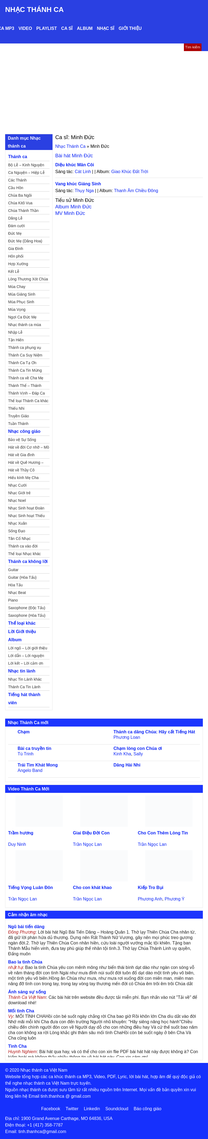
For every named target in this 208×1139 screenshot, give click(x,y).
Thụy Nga (84, 190)
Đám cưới (16, 226)
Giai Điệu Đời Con (91, 833)
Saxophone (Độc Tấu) (26, 608)
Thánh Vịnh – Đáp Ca (26, 393)
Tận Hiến (16, 340)
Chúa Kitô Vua (20, 203)
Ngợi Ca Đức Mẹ (22, 317)
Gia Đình (15, 248)
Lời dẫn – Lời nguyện (26, 655)
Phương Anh (150, 899)
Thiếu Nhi (16, 408)
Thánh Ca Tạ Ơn (22, 363)
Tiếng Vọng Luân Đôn (30, 887)
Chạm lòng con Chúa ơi (137, 748)
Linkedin (92, 1108)
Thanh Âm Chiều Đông (136, 190)
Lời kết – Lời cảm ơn (25, 663)
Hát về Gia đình (21, 455)
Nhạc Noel (17, 500)
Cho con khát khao (92, 887)
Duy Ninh (17, 844)
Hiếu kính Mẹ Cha (23, 477)
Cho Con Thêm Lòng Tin (163, 833)
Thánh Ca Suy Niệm (25, 355)
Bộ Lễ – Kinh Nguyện (26, 165)
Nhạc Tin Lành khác (25, 679)
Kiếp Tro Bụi (151, 887)
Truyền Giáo (18, 416)
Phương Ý (174, 899)
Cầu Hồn (15, 188)
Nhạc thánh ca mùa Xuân (24, 325)
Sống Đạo (16, 531)
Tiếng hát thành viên (24, 698)
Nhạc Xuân (17, 523)
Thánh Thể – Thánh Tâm (24, 386)
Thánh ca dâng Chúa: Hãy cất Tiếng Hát (154, 732)
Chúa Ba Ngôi (20, 195)
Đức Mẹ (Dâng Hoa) (25, 241)
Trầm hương (20, 833)
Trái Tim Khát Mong (38, 765)
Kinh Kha (122, 754)
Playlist (46, 28)
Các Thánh (17, 180)
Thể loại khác (22, 623)
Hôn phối (15, 256)
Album (85, 28)
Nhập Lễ (15, 332)
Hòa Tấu (15, 585)
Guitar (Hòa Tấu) (22, 577)
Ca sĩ (67, 28)
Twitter (72, 1108)
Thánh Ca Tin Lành (24, 687)
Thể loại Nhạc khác (24, 554)
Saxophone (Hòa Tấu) (27, 615)
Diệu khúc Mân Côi (74, 164)
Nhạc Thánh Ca (34, 9)
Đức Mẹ (15, 233)
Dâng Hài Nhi (127, 765)
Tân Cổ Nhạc (19, 538)
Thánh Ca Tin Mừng (25, 370)
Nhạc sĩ (105, 28)
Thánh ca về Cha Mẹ (25, 378)
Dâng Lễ (15, 218)
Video (25, 28)
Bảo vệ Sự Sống (22, 439)
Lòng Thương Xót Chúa (28, 279)
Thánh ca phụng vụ (24, 347)
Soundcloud (116, 1108)
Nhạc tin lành (21, 671)
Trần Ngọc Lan (87, 844)
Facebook (50, 1108)
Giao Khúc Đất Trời (129, 171)
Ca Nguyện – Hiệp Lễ (26, 172)
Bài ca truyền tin (34, 748)
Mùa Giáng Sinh (21, 294)
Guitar (13, 570)
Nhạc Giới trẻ (19, 493)
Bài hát (74, 155)
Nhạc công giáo (24, 431)
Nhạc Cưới (17, 485)
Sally (138, 754)
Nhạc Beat (17, 592)
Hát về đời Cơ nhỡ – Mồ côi (28, 448)
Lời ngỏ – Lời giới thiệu (27, 648)
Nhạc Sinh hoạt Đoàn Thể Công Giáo (26, 509)
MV (70, 213)
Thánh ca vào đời (23, 546)
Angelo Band (30, 770)
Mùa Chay (16, 286)
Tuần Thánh (18, 423)
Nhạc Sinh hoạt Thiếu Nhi (26, 517)
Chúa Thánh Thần (23, 210)
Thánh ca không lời (28, 561)
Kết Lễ (13, 271)
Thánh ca (17, 156)
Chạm (24, 732)
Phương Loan (126, 737)
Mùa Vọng (16, 309)
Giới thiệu (130, 28)
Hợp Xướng (18, 264)
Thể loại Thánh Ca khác (28, 401)
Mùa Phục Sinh (21, 302)
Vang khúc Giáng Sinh (78, 184)
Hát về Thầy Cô (21, 470)
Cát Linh (83, 171)
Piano (13, 600)
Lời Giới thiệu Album (22, 635)
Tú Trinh (26, 754)
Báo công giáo (147, 1108)
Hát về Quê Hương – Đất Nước (25, 463)
